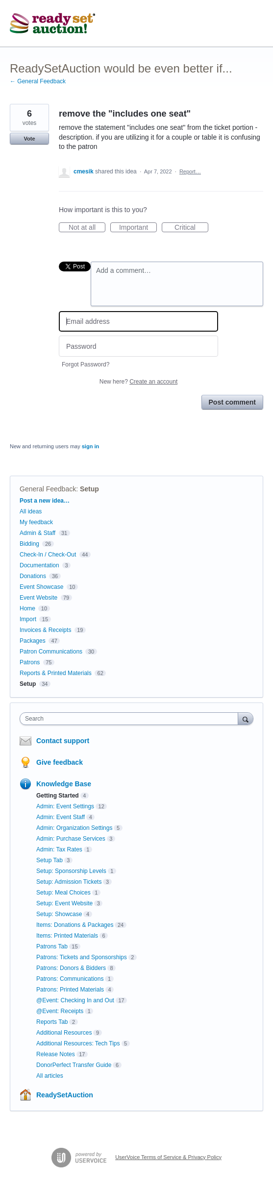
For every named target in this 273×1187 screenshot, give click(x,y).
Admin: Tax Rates (59, 849)
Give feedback (59, 762)
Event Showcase (41, 586)
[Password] (138, 346)
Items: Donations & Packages (74, 924)
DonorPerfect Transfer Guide (73, 1065)
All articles (49, 1075)
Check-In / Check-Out (48, 554)
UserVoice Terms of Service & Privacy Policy (168, 1157)
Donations (33, 576)
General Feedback (48, 489)
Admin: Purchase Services (70, 838)
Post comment (232, 402)
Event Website (38, 597)
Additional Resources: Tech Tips (78, 1043)
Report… (190, 171)
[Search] (245, 718)
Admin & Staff (37, 533)
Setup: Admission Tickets (68, 881)
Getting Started (57, 795)
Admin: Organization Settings (74, 827)
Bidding (29, 543)
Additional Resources (64, 1032)
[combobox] (131, 718)
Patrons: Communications (69, 978)
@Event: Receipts (59, 1011)
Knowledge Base (63, 784)
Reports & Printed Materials (56, 673)
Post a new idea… (45, 500)
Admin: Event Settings (65, 806)
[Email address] (138, 321)
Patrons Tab (52, 946)
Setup (89, 489)
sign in (90, 446)
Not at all (87, 227)
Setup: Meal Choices (63, 892)
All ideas (31, 511)
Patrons (30, 662)
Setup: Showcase (59, 914)
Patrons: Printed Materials (70, 989)
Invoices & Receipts (45, 630)
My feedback (36, 522)
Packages (33, 640)
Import (28, 619)
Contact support (62, 741)
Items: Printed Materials (67, 935)
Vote (29, 139)
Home (27, 608)
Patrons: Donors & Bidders (71, 968)
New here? (138, 381)
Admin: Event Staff (60, 817)
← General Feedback (38, 81)
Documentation (39, 565)
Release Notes (55, 1054)
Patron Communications (51, 651)
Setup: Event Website (64, 903)
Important (138, 227)
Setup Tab (49, 860)
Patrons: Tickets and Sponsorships (81, 957)
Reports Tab (52, 1021)
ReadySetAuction (64, 1095)
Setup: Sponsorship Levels (71, 871)
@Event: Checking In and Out (75, 1000)
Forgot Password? (85, 364)
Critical (191, 227)
